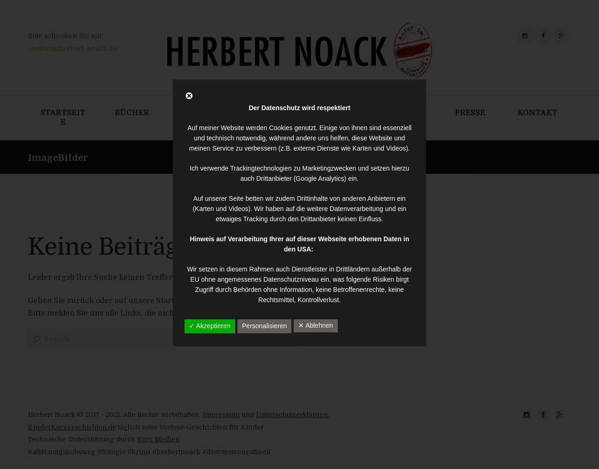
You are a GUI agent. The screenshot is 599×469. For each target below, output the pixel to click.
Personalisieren (264, 326)
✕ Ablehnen (315, 325)
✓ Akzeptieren (209, 326)
